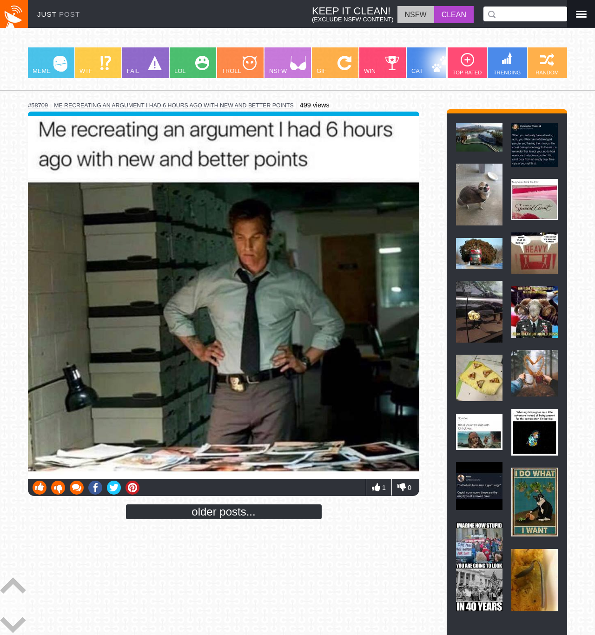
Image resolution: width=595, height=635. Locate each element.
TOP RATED (467, 64)
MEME (50, 65)
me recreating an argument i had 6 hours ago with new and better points (173, 105)
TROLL (239, 65)
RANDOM (547, 64)
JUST (58, 14)
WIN (381, 65)
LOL (191, 65)
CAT (430, 65)
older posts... (223, 511)
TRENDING (507, 63)
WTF (95, 65)
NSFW (287, 65)
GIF (334, 65)
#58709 (38, 105)
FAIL (144, 65)
